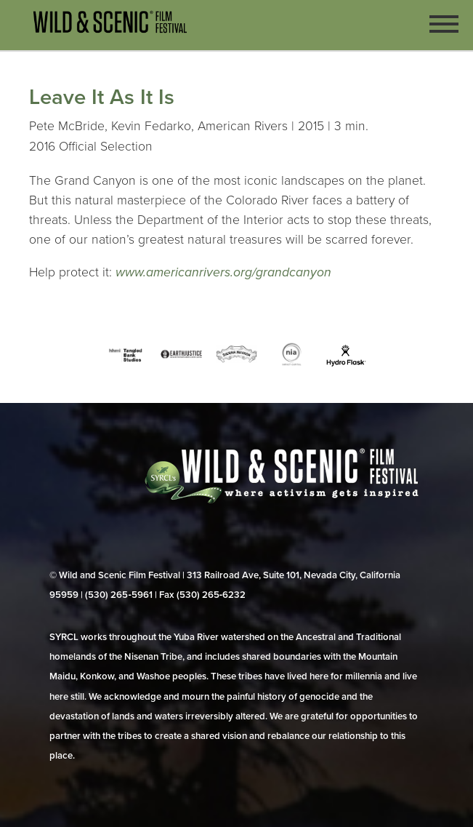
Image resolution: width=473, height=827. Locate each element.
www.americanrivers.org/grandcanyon (223, 272)
